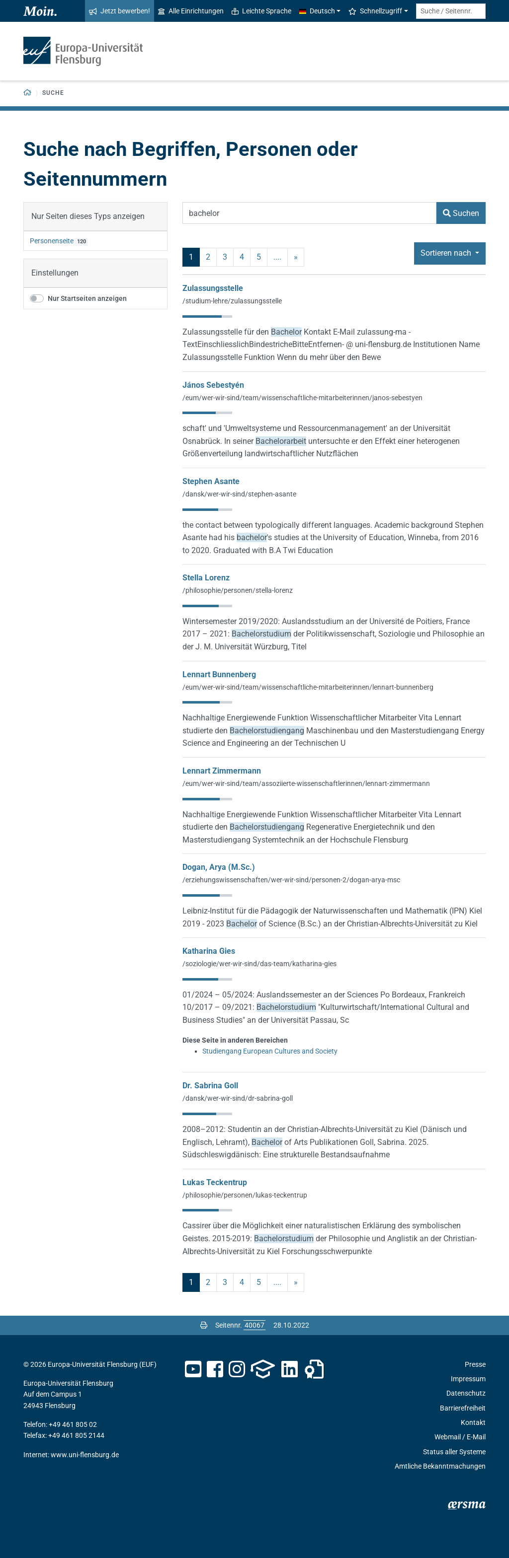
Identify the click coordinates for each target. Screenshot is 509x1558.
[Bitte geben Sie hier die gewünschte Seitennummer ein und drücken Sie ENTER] (254, 1325)
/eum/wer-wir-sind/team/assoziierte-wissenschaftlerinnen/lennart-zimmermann (306, 783)
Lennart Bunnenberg (219, 674)
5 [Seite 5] (258, 257)
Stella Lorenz (206, 577)
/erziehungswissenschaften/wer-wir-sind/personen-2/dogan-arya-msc (291, 880)
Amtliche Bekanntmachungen (440, 1466)
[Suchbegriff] (309, 213)
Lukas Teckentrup (214, 1182)
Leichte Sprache (261, 11)
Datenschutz (466, 1393)
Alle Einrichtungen (191, 11)
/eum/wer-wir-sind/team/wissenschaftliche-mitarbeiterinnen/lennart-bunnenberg (307, 687)
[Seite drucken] (203, 1325)
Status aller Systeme (454, 1452)
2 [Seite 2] (208, 257)
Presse (475, 1364)
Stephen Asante (211, 481)
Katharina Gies (208, 951)
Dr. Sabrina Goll (210, 1085)
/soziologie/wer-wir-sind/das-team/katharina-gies (259, 964)
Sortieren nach (447, 253)
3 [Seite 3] (225, 257)
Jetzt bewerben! (119, 11)
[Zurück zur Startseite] (27, 93)
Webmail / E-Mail (460, 1437)
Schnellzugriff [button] (375, 11)
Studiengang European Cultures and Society (270, 1051)
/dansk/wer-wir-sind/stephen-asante (239, 494)
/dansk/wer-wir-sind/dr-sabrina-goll (237, 1098)
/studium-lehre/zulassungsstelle (232, 301)
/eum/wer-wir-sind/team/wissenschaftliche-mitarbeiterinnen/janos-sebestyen (302, 398)
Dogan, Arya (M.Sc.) (218, 867)
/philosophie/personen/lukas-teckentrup (244, 1195)
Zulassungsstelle (212, 288)
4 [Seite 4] (242, 257)
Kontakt (473, 1422)
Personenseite (52, 241)
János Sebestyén (213, 385)
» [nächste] (296, 257)
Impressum (468, 1379)
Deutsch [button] (317, 11)
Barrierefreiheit (463, 1408)
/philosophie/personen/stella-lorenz (237, 590)
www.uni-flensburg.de (85, 1455)
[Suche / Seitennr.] (451, 11)
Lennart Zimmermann (221, 771)
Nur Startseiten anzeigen (87, 298)
